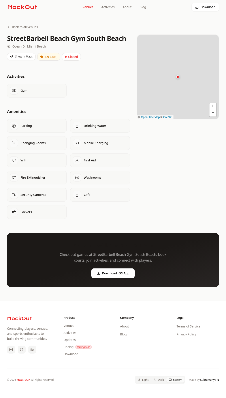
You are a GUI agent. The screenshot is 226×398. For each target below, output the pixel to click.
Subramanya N (209, 380)
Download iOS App (113, 273)
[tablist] (160, 380)
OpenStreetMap (150, 117)
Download (205, 7)
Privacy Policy (186, 334)
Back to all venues (22, 27)
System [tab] (175, 380)
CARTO (167, 117)
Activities (108, 7)
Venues (88, 7)
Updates (70, 340)
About (127, 7)
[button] (177, 76)
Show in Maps (21, 56)
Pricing (68, 347)
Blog (142, 7)
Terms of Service (188, 326)
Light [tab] (143, 380)
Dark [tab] (158, 380)
